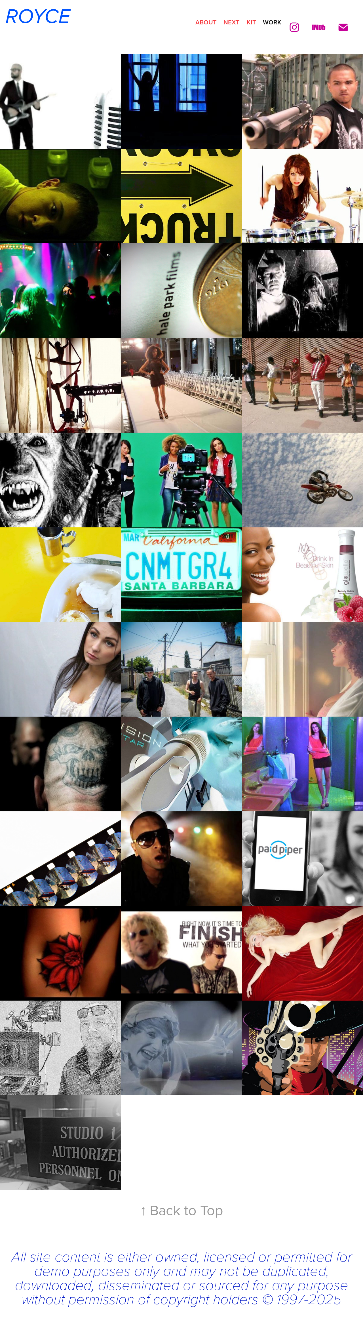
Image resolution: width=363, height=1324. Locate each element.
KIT (251, 22)
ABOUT (206, 22)
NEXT (231, 22)
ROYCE (35, 17)
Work (272, 22)
